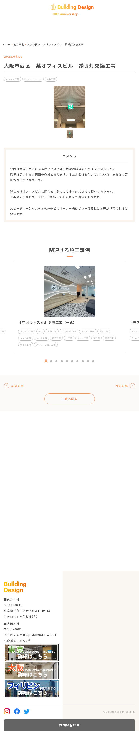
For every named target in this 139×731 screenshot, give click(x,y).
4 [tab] (62, 361)
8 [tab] (83, 361)
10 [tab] (93, 361)
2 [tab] (51, 361)
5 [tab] (67, 361)
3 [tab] (56, 361)
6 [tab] (72, 361)
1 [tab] (46, 361)
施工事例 (19, 44)
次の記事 (125, 385)
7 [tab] (77, 361)
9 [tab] (88, 361)
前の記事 (14, 385)
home (7, 44)
